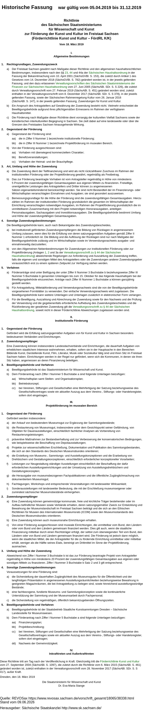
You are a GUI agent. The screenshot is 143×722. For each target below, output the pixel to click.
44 (70, 72)
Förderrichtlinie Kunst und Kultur (119, 661)
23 (66, 72)
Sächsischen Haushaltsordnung (108, 72)
